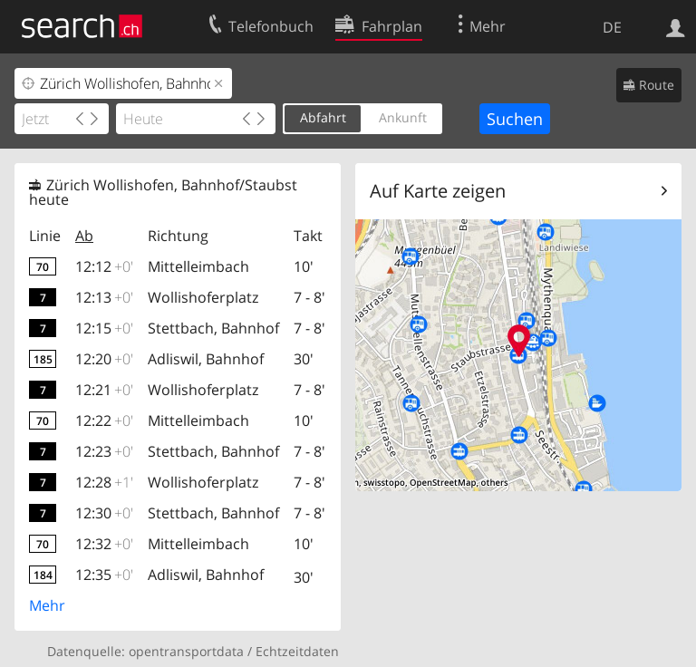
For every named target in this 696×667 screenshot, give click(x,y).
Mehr (47, 605)
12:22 (104, 420)
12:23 (104, 451)
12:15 (104, 328)
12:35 (104, 575)
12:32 (104, 544)
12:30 (104, 513)
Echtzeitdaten (297, 651)
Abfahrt (323, 117)
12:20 (104, 359)
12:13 (104, 297)
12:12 (104, 266)
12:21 (104, 390)
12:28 (104, 482)
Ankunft (403, 117)
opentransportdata (186, 651)
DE (612, 27)
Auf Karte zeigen (438, 191)
